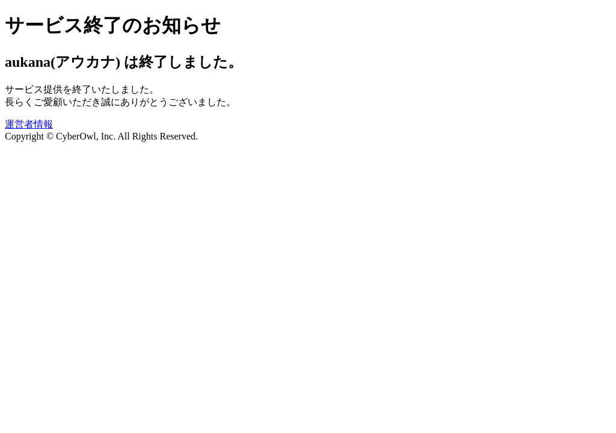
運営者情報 (29, 124)
